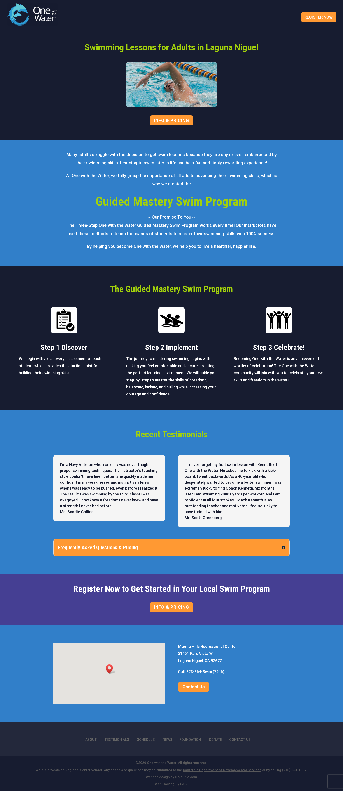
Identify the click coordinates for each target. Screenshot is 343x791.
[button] (111, 669)
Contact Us (193, 686)
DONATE (215, 739)
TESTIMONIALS (117, 739)
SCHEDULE (146, 739)
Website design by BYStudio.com (171, 777)
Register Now (318, 17)
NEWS (167, 739)
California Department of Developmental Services (222, 770)
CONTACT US (240, 739)
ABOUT (91, 739)
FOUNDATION (190, 739)
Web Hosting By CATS (171, 784)
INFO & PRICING (171, 120)
